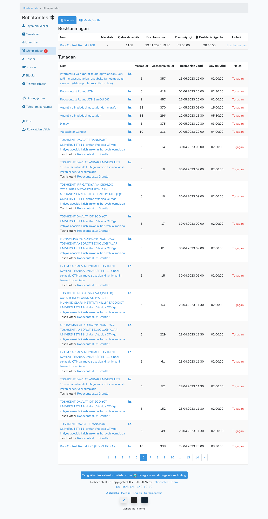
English (137, 493)
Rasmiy (67, 20)
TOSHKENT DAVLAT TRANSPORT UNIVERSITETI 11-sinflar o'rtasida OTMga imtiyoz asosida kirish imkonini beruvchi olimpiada (92, 144)
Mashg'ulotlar (90, 20)
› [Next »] (204, 457)
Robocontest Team (165, 482)
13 (188, 457)
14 (197, 457)
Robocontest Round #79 (76, 91)
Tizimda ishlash (34, 84)
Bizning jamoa (33, 98)
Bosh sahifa (31, 8)
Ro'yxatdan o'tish (36, 129)
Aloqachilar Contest (73, 132)
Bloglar (29, 75)
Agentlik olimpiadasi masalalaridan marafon (89, 107)
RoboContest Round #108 (77, 45)
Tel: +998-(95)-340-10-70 (134, 487)
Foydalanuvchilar (35, 26)
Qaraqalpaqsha (153, 493)
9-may (64, 124)
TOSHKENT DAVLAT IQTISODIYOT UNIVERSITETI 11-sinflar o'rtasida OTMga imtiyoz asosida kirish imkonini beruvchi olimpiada (92, 221)
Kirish (27, 121)
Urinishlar (30, 42)
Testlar (28, 59)
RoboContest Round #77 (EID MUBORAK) (88, 446)
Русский (126, 493)
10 (172, 457)
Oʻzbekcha (113, 493)
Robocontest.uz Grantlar (93, 154)
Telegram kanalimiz (37, 107)
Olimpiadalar (35, 51)
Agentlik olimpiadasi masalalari (80, 115)
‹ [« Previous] (101, 457)
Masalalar (30, 34)
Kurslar (29, 67)
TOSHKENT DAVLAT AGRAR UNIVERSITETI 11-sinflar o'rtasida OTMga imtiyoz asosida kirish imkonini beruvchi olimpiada (92, 167)
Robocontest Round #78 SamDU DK (84, 99)
